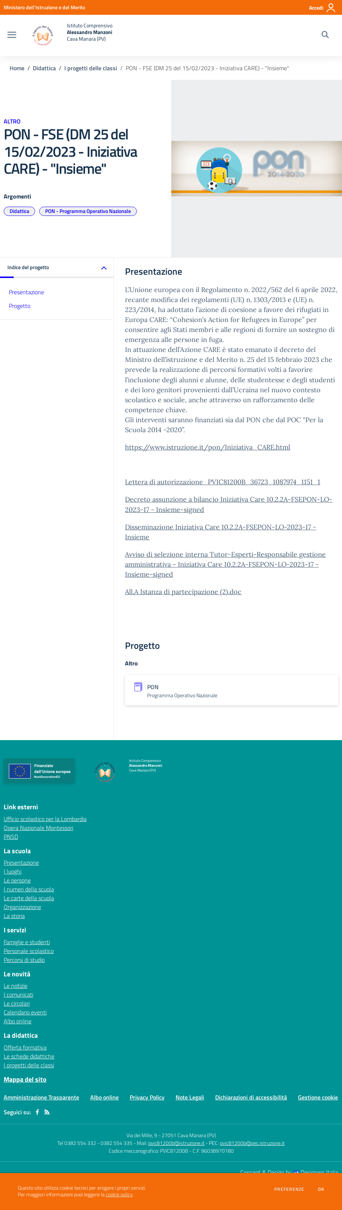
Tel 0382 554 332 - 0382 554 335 (94, 1143)
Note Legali (190, 1097)
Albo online (17, 1021)
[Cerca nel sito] (325, 35)
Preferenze (289, 1189)
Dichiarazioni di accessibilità (251, 1097)
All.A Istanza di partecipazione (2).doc (183, 591)
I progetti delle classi (90, 68)
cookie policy (119, 1194)
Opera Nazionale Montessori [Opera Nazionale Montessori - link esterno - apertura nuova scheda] (38, 827)
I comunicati (18, 994)
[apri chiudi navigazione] (11, 35)
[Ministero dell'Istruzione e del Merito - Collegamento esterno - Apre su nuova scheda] (44, 7)
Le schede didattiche (29, 1056)
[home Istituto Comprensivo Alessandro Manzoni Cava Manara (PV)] (68, 35)
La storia (14, 915)
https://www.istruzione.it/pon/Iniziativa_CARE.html (207, 447)
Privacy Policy (147, 1097)
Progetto (19, 305)
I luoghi (12, 871)
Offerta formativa (25, 1047)
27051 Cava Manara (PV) (189, 1135)
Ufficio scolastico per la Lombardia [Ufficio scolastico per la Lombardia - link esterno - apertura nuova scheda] (45, 818)
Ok (321, 1189)
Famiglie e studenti (27, 942)
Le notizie (15, 985)
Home (17, 68)
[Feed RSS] (47, 1112)
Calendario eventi (25, 1012)
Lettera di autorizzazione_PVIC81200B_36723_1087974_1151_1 (222, 482)
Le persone (17, 880)
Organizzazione (22, 906)
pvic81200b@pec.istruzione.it (252, 1143)
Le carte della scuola (29, 898)
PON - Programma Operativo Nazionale (88, 211)
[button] (57, 268)
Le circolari (17, 1003)
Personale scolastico (29, 950)
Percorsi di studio (24, 959)
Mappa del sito (25, 1079)
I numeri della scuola (29, 889)
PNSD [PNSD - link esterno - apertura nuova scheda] (11, 836)
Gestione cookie (318, 1097)
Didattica (44, 68)
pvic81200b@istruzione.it (176, 1143)
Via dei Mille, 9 (141, 1135)
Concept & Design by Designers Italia (289, 1172)
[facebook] (37, 1112)
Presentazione (26, 292)
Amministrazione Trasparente (41, 1097)
